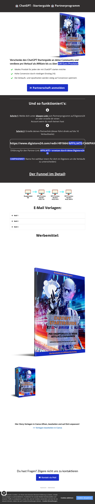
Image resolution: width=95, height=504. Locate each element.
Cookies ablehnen (67, 499)
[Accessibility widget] (4, 493)
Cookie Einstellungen (49, 502)
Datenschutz (51, 487)
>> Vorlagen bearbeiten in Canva (47, 428)
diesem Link (42, 116)
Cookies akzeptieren (85, 499)
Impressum (43, 487)
